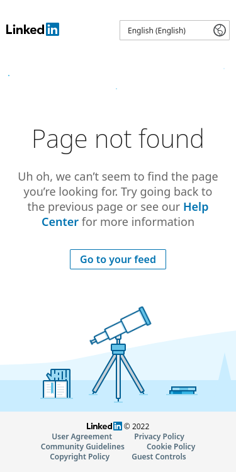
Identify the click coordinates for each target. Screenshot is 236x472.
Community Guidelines (83, 446)
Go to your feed (118, 259)
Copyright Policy (80, 456)
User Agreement (82, 436)
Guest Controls (159, 456)
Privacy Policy (159, 436)
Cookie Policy (171, 446)
